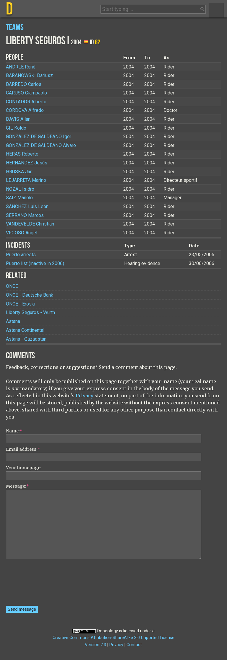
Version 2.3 (95, 644)
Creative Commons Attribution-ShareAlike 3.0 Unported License (113, 637)
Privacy (84, 395)
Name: (14, 431)
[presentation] (30, 584)
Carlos (23, 84)
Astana (13, 321)
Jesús (26, 163)
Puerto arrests (21, 254)
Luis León (27, 206)
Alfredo (25, 110)
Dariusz (29, 75)
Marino (26, 180)
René (20, 67)
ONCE (12, 286)
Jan (19, 171)
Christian (30, 224)
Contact (134, 644)
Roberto (22, 154)
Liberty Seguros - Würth (30, 312)
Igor (38, 136)
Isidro (20, 189)
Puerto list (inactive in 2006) (35, 263)
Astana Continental (25, 330)
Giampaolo (26, 93)
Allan (18, 119)
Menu (216, 10)
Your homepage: (23, 468)
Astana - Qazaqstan (26, 339)
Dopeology (107, 630)
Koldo (16, 128)
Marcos (25, 215)
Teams (15, 27)
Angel (21, 233)
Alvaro (41, 145)
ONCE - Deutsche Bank (29, 295)
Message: (17, 486)
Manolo (19, 197)
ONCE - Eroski (20, 304)
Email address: (23, 449)
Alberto (26, 101)
